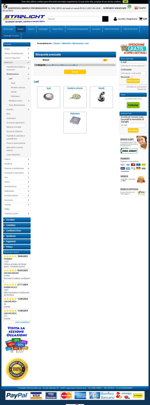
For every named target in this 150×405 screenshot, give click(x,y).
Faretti (14, 86)
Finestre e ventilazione (14, 163)
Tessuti (7, 199)
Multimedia (9, 185)
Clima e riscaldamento (13, 48)
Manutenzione (10, 181)
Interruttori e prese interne (15, 143)
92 (5, 299)
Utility (7, 203)
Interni (7, 176)
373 (5, 310)
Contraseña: (126, 64)
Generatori (11, 113)
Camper (20, 23)
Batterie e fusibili (14, 122)
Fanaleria (8, 158)
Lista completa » (22, 317)
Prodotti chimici (11, 190)
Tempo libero (57, 23)
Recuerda (125, 71)
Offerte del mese (130, 23)
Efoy (9, 108)
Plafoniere (15, 91)
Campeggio (43, 23)
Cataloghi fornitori (11, 30)
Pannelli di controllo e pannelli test (16, 131)
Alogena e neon (15, 95)
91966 (7, 270)
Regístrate (142, 84)
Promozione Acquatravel (77, 23)
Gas (6, 172)
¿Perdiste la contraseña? (136, 81)
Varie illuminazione (17, 100)
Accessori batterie (14, 126)
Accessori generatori (16, 117)
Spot (13, 78)
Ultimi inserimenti (112, 23)
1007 (6, 284)
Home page (8, 23)
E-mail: (124, 56)
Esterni (7, 154)
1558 (6, 256)
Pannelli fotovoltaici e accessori (16, 62)
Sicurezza (8, 195)
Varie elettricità (13, 149)
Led (10, 73)
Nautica (31, 23)
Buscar (46, 54)
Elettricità (8, 57)
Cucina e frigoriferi (12, 52)
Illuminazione (13, 69)
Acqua (7, 43)
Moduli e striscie (18, 82)
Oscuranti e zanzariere (14, 167)
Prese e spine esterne (16, 137)
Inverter (10, 104)
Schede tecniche (11, 208)
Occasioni (96, 23)
